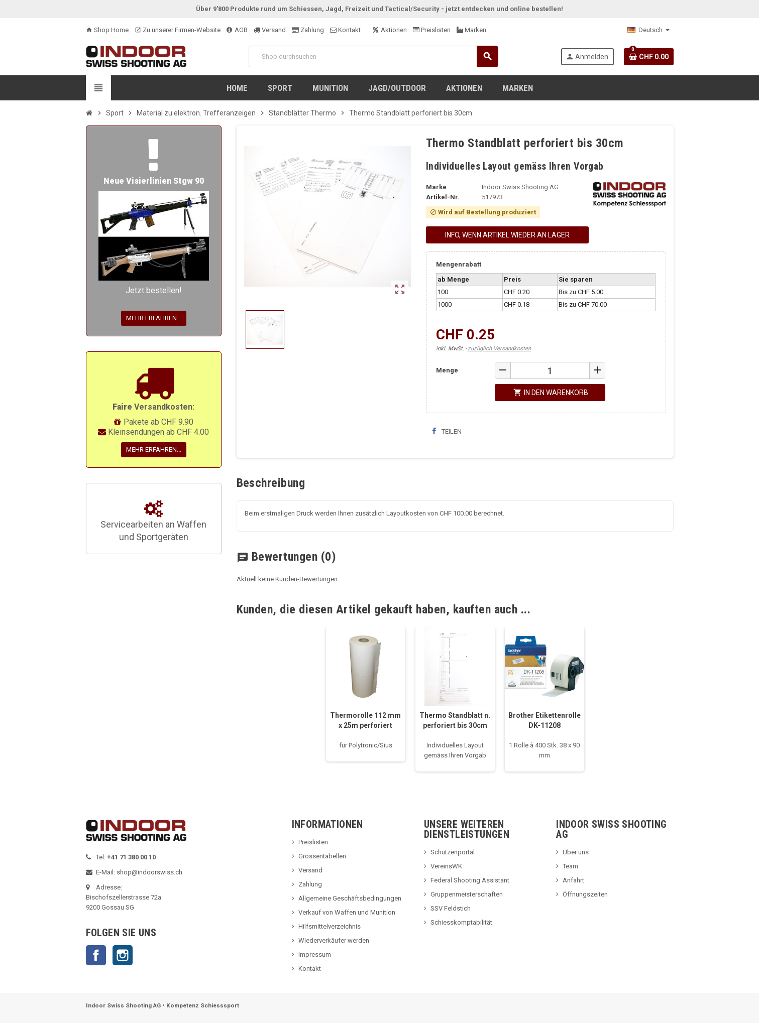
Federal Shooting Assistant (469, 880)
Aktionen (390, 30)
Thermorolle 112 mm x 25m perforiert (365, 720)
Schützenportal (452, 852)
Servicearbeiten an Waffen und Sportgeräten (153, 521)
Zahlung (308, 30)
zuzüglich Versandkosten (499, 348)
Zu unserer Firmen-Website (178, 30)
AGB (237, 30)
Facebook (96, 955)
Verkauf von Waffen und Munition (346, 912)
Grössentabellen (322, 856)
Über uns (576, 852)
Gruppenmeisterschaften (466, 894)
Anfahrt (573, 880)
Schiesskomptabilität (461, 922)
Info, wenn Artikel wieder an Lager (507, 235)
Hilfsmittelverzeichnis (329, 926)
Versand (270, 30)
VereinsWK (446, 866)
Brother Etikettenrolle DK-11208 (544, 720)
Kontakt (345, 30)
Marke (436, 187)
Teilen (447, 431)
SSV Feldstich (450, 908)
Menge (447, 370)
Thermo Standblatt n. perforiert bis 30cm (454, 720)
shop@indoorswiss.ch (149, 872)
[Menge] (550, 370)
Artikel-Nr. (443, 197)
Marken (471, 30)
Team (570, 866)
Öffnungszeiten (585, 894)
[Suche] (373, 56)
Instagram (123, 955)
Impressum (314, 954)
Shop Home (107, 30)
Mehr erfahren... (153, 318)
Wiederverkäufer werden (333, 940)
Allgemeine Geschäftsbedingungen (349, 898)
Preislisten (432, 30)
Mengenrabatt (458, 264)
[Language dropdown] (648, 30)
